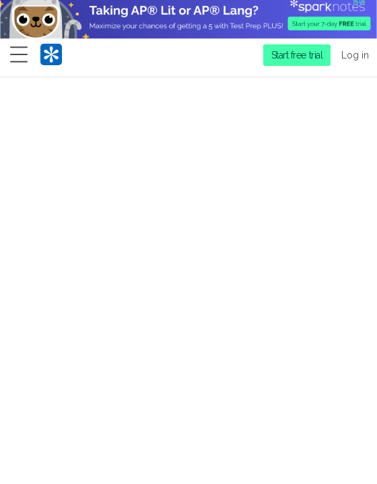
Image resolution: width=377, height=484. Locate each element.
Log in (355, 55)
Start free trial (297, 55)
